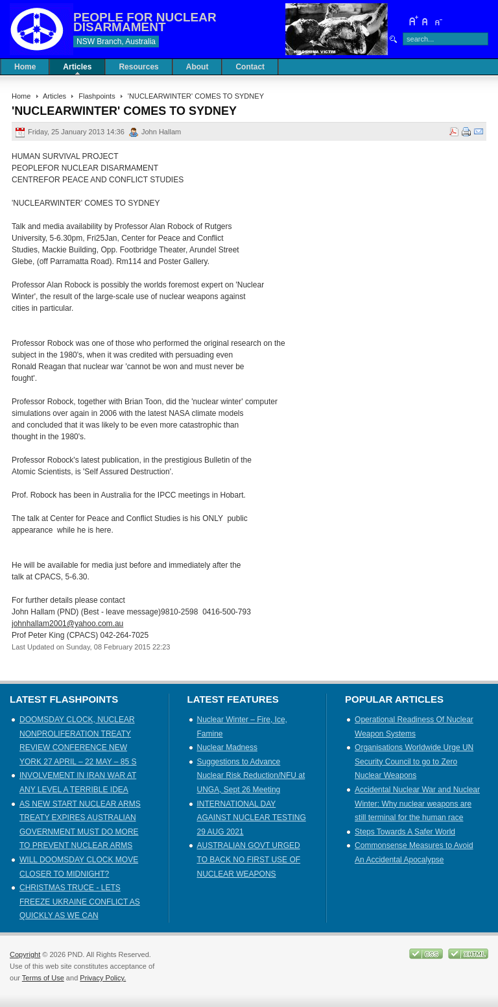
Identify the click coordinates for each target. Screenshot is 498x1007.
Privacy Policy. (103, 978)
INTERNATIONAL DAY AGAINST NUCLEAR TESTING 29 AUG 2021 (251, 817)
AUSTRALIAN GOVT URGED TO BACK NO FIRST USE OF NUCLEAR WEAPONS (249, 859)
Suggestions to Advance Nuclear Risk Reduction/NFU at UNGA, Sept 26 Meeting (251, 775)
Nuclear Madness (227, 747)
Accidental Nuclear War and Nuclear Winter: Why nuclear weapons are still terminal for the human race (417, 803)
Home (21, 96)
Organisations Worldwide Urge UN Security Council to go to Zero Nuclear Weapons (414, 761)
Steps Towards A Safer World (405, 831)
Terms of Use (43, 978)
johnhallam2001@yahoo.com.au (67, 623)
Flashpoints (96, 96)
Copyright (25, 954)
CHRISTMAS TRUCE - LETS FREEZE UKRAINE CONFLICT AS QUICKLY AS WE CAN (79, 901)
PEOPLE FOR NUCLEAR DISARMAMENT (145, 22)
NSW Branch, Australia (116, 41)
